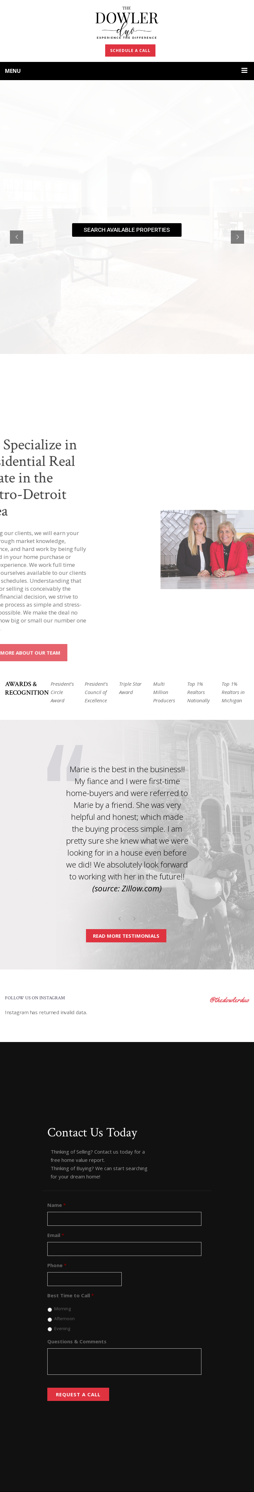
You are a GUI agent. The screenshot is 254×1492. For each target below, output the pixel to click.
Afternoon (64, 1318)
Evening (62, 1328)
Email (55, 1235)
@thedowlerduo (229, 1000)
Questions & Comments (76, 1341)
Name (56, 1205)
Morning (62, 1309)
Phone (56, 1265)
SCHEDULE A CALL (130, 50)
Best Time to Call (70, 1295)
